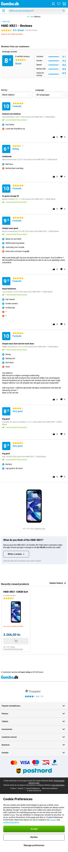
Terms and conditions (50, 788)
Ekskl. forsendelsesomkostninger (13, 648)
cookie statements (11, 822)
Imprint (20, 788)
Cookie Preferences (32, 788)
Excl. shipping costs (38, 529)
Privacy (13, 788)
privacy (53, 820)
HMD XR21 (6, 22)
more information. (58, 785)
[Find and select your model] (36, 10)
